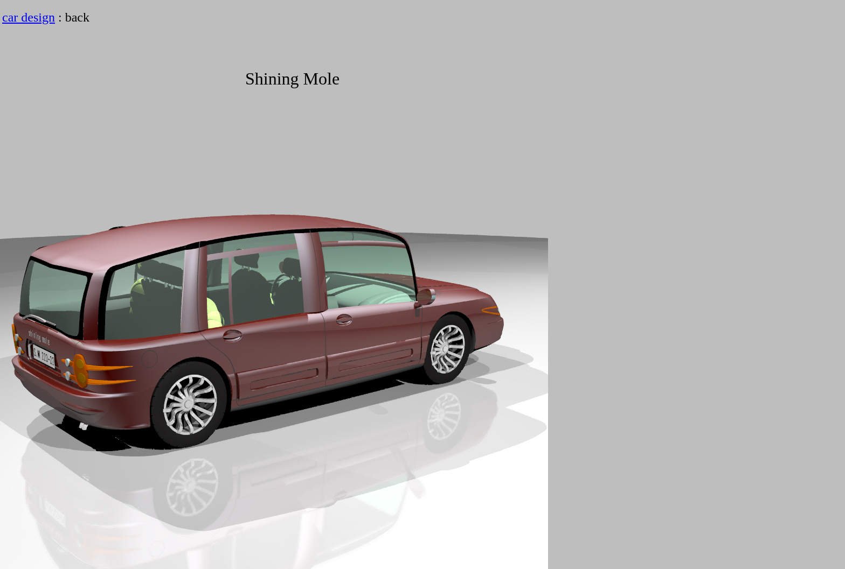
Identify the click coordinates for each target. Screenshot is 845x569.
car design (28, 17)
